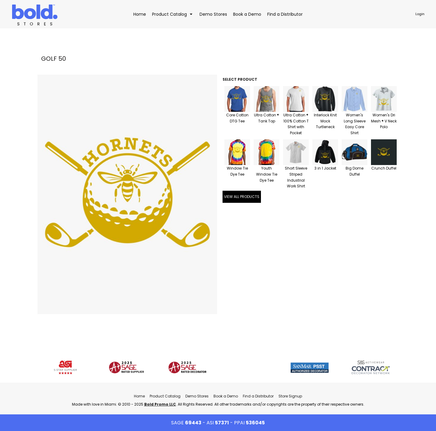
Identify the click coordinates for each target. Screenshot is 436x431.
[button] (173, 14)
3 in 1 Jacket (325, 168)
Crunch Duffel (383, 168)
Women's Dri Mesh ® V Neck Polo (384, 121)
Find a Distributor (258, 396)
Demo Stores (197, 396)
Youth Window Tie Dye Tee (266, 174)
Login (420, 13)
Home (139, 396)
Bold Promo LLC (160, 404)
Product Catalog (165, 396)
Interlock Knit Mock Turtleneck (325, 121)
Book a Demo (225, 396)
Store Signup (290, 396)
